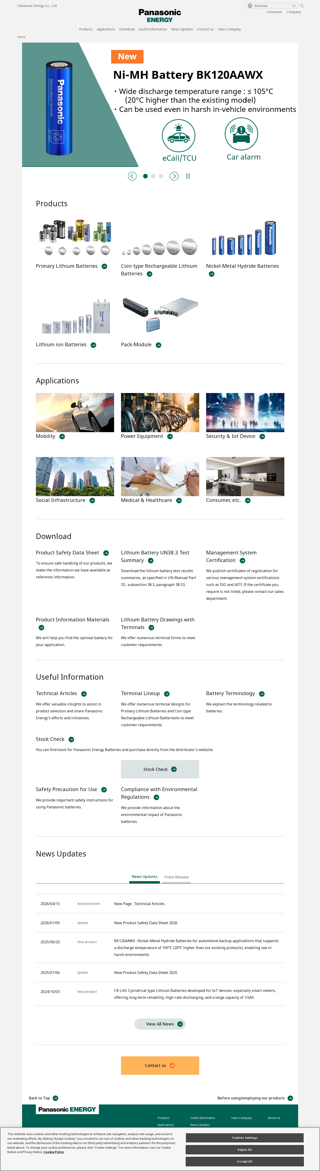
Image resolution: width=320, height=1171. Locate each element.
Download (127, 29)
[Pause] (188, 176)
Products (86, 29)
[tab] (144, 877)
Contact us (205, 29)
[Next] (174, 176)
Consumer (274, 12)
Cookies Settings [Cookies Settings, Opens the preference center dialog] (245, 1138)
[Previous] (132, 176)
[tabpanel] (160, 105)
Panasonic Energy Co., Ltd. (37, 5)
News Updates (182, 29)
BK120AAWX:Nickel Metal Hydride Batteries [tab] (145, 176)
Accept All (244, 1161)
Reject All (245, 1150)
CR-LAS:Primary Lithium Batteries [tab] (153, 176)
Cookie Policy (53, 1152)
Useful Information (153, 29)
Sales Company (229, 29)
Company (294, 12)
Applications (106, 29)
